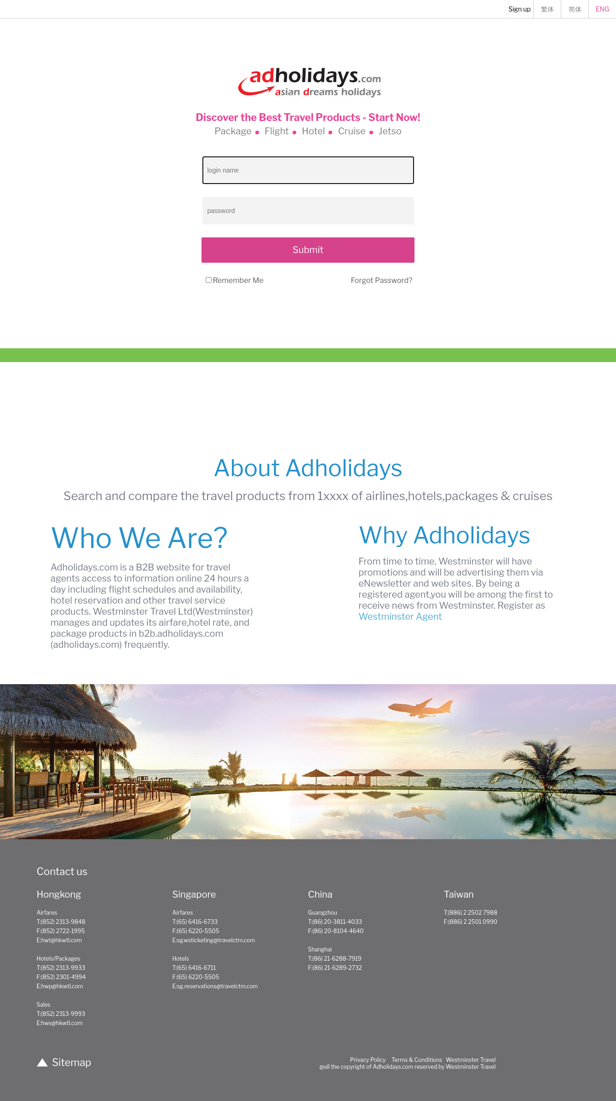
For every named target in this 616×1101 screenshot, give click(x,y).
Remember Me (238, 280)
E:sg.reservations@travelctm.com (215, 986)
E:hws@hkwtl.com (60, 1023)
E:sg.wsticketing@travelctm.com (214, 940)
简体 (575, 9)
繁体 (547, 9)
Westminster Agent (400, 616)
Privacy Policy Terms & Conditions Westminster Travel (423, 1059)
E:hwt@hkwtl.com (59, 940)
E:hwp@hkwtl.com (60, 986)
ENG (603, 9)
